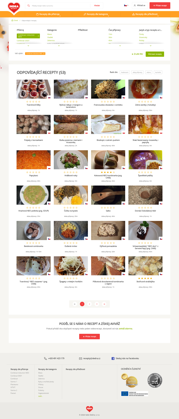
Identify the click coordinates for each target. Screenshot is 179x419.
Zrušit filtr (137, 54)
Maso (40, 372)
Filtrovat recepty (155, 54)
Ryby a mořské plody (46, 381)
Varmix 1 (14, 381)
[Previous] (75, 304)
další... (40, 396)
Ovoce (40, 387)
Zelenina (41, 378)
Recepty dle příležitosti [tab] (144, 14)
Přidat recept (160, 5)
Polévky (41, 390)
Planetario (14, 384)
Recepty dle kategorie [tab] (95, 14)
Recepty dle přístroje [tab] (48, 14)
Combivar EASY (16, 375)
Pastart (13, 393)
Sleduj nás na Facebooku (125, 358)
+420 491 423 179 (54, 358)
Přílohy (41, 384)
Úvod (14, 20)
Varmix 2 (14, 390)
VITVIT (13, 387)
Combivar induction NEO (20, 372)
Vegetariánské (43, 393)
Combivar (14, 378)
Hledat (97, 5)
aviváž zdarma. (126, 328)
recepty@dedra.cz (89, 358)
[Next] (104, 304)
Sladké (40, 375)
